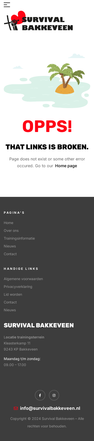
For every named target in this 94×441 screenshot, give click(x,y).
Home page (66, 165)
